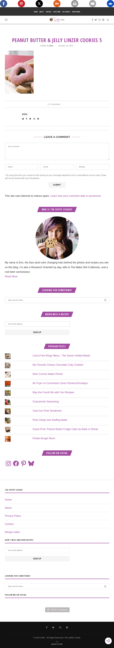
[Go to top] (57, 644)
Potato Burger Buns (44, 438)
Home (36, 12)
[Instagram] (99, 20)
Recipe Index (76, 12)
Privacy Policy (13, 515)
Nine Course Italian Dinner (48, 374)
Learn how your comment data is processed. (75, 195)
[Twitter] (96, 20)
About (41, 12)
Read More (11, 276)
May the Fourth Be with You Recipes (53, 392)
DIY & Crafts (66, 12)
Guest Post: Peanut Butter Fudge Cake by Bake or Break (65, 429)
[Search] (107, 20)
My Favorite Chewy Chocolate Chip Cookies (58, 364)
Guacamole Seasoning (46, 401)
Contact (49, 12)
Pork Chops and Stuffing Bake (50, 420)
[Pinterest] (103, 20)
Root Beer (56, 12)
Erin (51, 46)
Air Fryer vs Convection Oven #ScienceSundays (60, 383)
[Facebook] (92, 20)
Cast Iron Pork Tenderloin (47, 410)
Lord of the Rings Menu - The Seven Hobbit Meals (61, 355)
